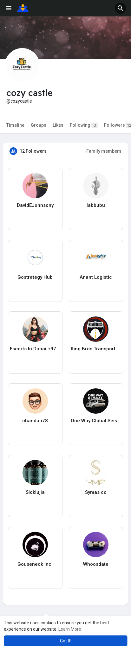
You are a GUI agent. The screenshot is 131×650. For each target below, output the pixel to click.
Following (84, 125)
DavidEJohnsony (35, 205)
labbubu (96, 205)
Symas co (96, 492)
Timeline (15, 125)
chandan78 (35, 421)
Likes (58, 125)
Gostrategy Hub (35, 277)
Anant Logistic (96, 277)
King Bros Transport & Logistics (96, 349)
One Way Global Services (96, 421)
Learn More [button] (69, 629)
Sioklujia (35, 492)
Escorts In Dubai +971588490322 (35, 349)
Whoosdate (95, 564)
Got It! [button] (65, 640)
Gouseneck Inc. (35, 564)
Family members (103, 151)
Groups (38, 125)
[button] (120, 8)
